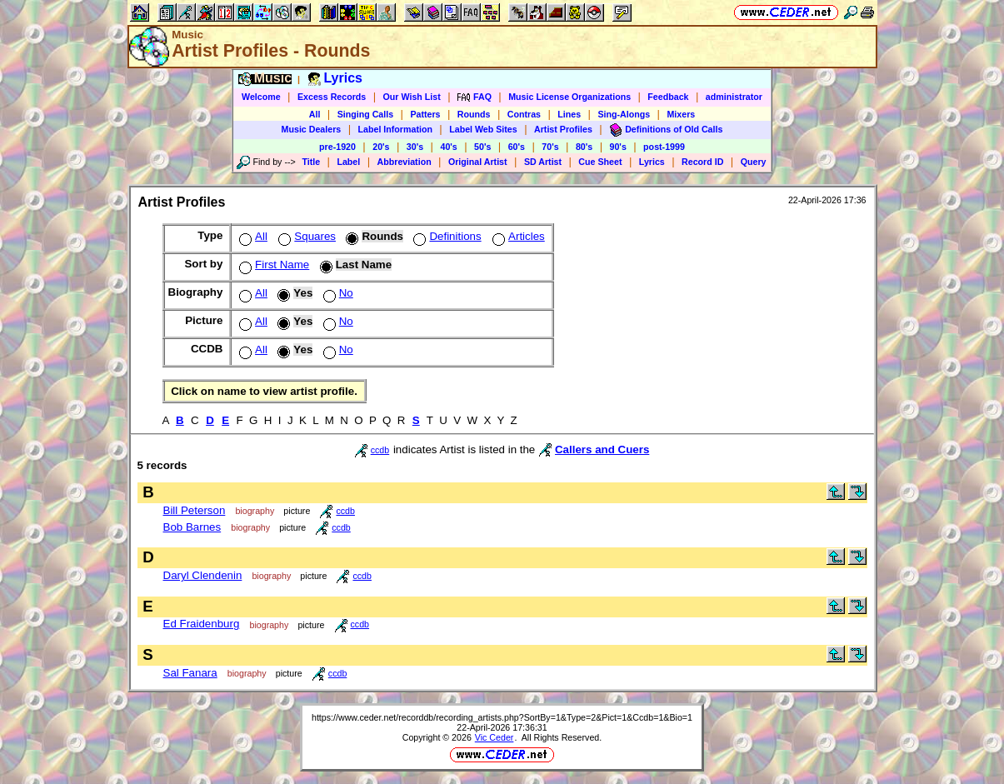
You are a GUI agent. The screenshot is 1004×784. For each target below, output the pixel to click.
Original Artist (477, 162)
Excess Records (331, 97)
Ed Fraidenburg (201, 623)
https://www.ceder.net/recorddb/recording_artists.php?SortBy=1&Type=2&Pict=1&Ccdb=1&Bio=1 (502, 717)
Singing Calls (365, 114)
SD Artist (543, 162)
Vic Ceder (494, 737)
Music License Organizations (569, 97)
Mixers (681, 114)
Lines (569, 114)
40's (448, 147)
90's (618, 147)
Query (754, 162)
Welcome (261, 97)
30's (415, 147)
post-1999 (664, 147)
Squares (305, 236)
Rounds (474, 114)
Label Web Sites (483, 129)
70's (550, 147)
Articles (517, 236)
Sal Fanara (190, 673)
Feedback (667, 97)
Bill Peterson (194, 510)
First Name (272, 264)
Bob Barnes (192, 527)
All (315, 114)
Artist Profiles (563, 129)
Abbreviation (404, 162)
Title (311, 162)
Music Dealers (312, 129)
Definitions (445, 236)
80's (584, 147)
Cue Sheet (600, 162)
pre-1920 (337, 147)
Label (348, 162)
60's (516, 147)
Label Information (395, 129)
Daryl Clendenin (202, 575)
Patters (425, 114)
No (336, 293)
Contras (524, 114)
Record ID (702, 162)
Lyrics (652, 162)
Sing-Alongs (623, 114)
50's (482, 147)
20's (380, 147)
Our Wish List (412, 97)
